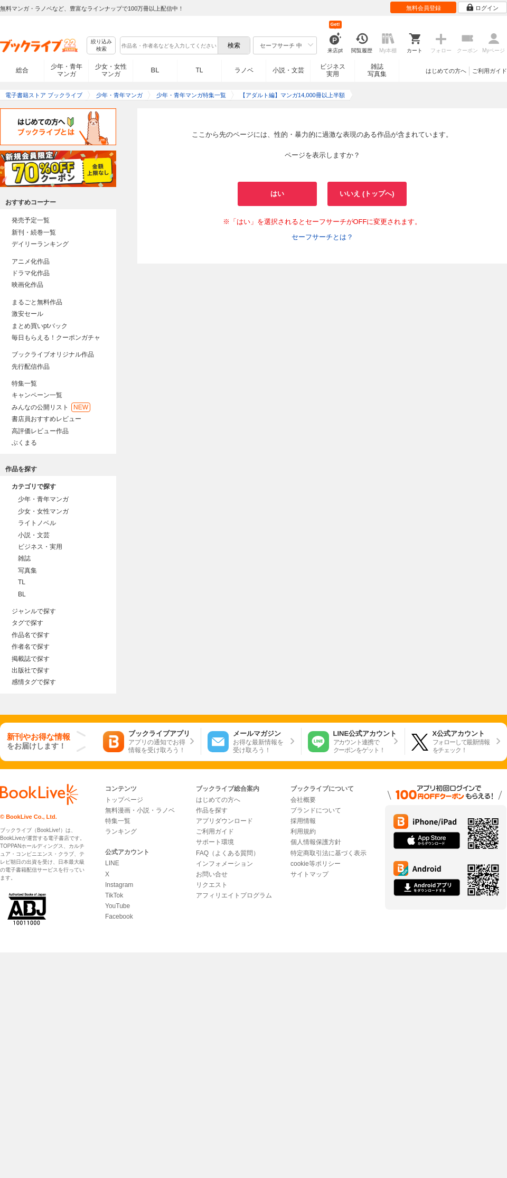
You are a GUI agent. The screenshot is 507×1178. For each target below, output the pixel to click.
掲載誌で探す (31, 658)
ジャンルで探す (34, 611)
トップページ (124, 799)
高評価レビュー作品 (40, 431)
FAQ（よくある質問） (227, 853)
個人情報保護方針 (315, 842)
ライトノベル (37, 523)
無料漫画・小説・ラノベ (140, 810)
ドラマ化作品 (31, 273)
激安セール (27, 313)
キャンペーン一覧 (37, 395)
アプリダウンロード (224, 821)
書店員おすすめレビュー (46, 419)
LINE (112, 863)
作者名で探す (31, 646)
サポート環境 (215, 842)
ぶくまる (24, 442)
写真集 (27, 570)
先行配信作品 (31, 366)
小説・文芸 (288, 70)
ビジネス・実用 (40, 546)
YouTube (117, 906)
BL (155, 70)
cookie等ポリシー (315, 863)
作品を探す (212, 810)
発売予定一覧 (31, 220)
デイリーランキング (40, 244)
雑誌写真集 (377, 70)
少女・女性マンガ (111, 70)
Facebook (119, 916)
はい (277, 194)
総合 (22, 70)
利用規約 (303, 831)
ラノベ (243, 70)
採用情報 (303, 821)
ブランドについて (315, 810)
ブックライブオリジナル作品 (53, 354)
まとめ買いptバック (40, 326)
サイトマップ (309, 874)
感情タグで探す (34, 682)
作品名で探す (31, 635)
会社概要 (303, 799)
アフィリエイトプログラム (234, 895)
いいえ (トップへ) (367, 194)
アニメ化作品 (31, 261)
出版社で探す (31, 670)
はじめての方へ (446, 71)
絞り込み (101, 46)
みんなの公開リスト (51, 407)
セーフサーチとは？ (322, 237)
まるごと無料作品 (37, 302)
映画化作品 (27, 284)
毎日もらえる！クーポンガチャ (56, 337)
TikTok (114, 895)
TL (199, 70)
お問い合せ (212, 874)
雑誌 (24, 558)
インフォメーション (224, 863)
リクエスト (212, 885)
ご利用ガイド (489, 71)
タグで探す (27, 623)
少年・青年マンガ (66, 70)
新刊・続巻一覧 (34, 232)
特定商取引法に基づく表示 (328, 853)
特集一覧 (24, 383)
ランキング (121, 831)
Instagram (119, 885)
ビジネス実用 (332, 70)
